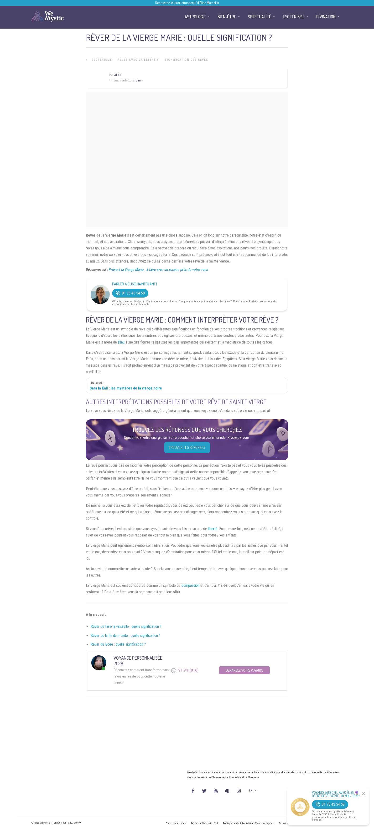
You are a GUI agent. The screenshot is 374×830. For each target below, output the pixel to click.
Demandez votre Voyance (244, 670)
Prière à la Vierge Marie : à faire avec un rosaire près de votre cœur (158, 269)
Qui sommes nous (176, 823)
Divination (326, 16)
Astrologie (195, 16)
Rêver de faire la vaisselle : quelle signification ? (126, 626)
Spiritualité (259, 16)
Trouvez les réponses (187, 447)
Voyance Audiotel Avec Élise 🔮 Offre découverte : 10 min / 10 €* (336, 794)
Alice (118, 75)
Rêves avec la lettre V (138, 59)
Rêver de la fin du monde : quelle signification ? (126, 635)
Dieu (121, 342)
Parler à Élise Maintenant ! (134, 284)
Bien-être (227, 16)
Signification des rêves (186, 59)
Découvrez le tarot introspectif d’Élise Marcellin (187, 3)
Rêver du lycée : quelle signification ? (118, 644)
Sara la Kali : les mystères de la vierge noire (126, 388)
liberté (213, 528)
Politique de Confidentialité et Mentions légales (248, 823)
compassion (190, 585)
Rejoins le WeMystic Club (204, 823)
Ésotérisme (102, 59)
